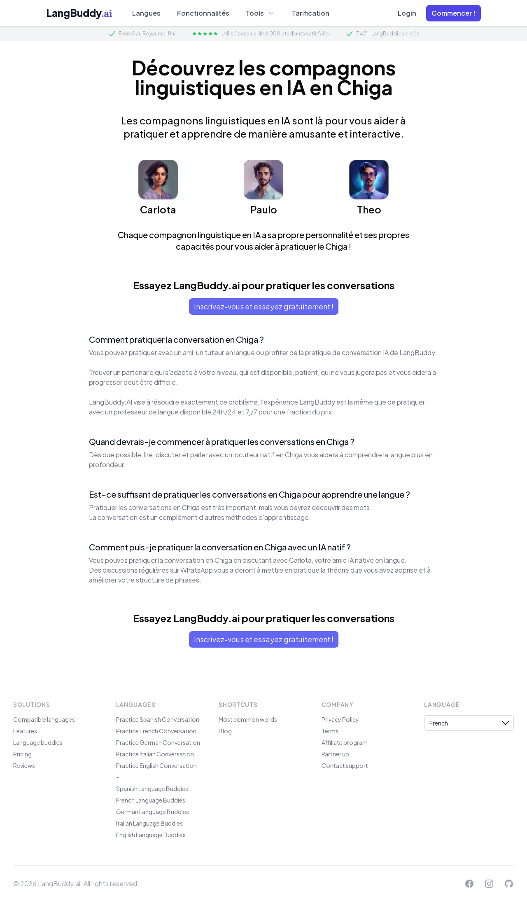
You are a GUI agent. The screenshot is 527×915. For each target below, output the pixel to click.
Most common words (248, 719)
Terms (330, 731)
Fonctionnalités (203, 13)
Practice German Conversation (158, 742)
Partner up (335, 754)
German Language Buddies (152, 811)
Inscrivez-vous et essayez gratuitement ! (263, 306)
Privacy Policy (340, 719)
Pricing (22, 754)
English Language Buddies (151, 834)
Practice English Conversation (156, 765)
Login (407, 13)
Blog (225, 731)
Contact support (345, 765)
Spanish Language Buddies (152, 788)
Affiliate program (345, 742)
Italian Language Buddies (149, 823)
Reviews (24, 765)
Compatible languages (44, 719)
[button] (453, 13)
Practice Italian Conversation (155, 754)
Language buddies (38, 742)
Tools (260, 12)
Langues (146, 13)
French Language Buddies (150, 800)
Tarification (310, 13)
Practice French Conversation (156, 731)
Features (25, 731)
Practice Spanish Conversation (157, 719)
